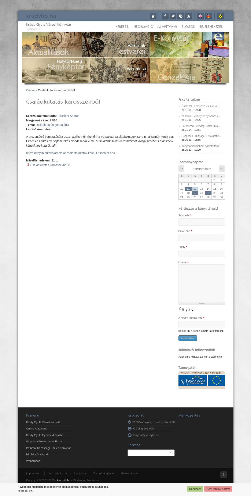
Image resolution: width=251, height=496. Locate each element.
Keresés (122, 27)
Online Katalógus (36, 428)
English (200, 16)
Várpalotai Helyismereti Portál (44, 441)
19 (194, 193)
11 (188, 188)
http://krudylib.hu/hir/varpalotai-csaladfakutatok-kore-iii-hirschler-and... (72, 153)
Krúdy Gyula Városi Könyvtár (48, 24)
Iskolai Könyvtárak (37, 454)
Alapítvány (167, 27)
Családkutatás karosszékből (50, 165)
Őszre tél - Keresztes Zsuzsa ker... (201, 106)
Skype (180, 16)
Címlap (153, 16)
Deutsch (208, 16)
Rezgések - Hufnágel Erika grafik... (201, 136)
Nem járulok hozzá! (218, 488)
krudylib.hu (63, 480)
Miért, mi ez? (25, 490)
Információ (143, 27)
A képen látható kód (191, 317)
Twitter (173, 16)
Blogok (188, 27)
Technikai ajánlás (103, 473)
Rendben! (195, 488)
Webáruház (33, 461)
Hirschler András (68, 116)
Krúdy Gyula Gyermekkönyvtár (45, 435)
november (201, 168)
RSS (188, 16)
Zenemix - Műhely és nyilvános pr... (201, 116)
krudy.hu (41, 16)
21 (208, 193)
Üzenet (183, 262)
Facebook (165, 16)
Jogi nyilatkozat (57, 473)
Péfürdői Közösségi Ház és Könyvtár (48, 448)
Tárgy (182, 246)
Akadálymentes (220, 16)
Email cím (185, 231)
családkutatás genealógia (52, 124)
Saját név (184, 215)
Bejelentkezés (211, 27)
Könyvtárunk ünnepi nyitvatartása (200, 145)
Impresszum (33, 473)
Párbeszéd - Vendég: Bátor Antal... (201, 126)
